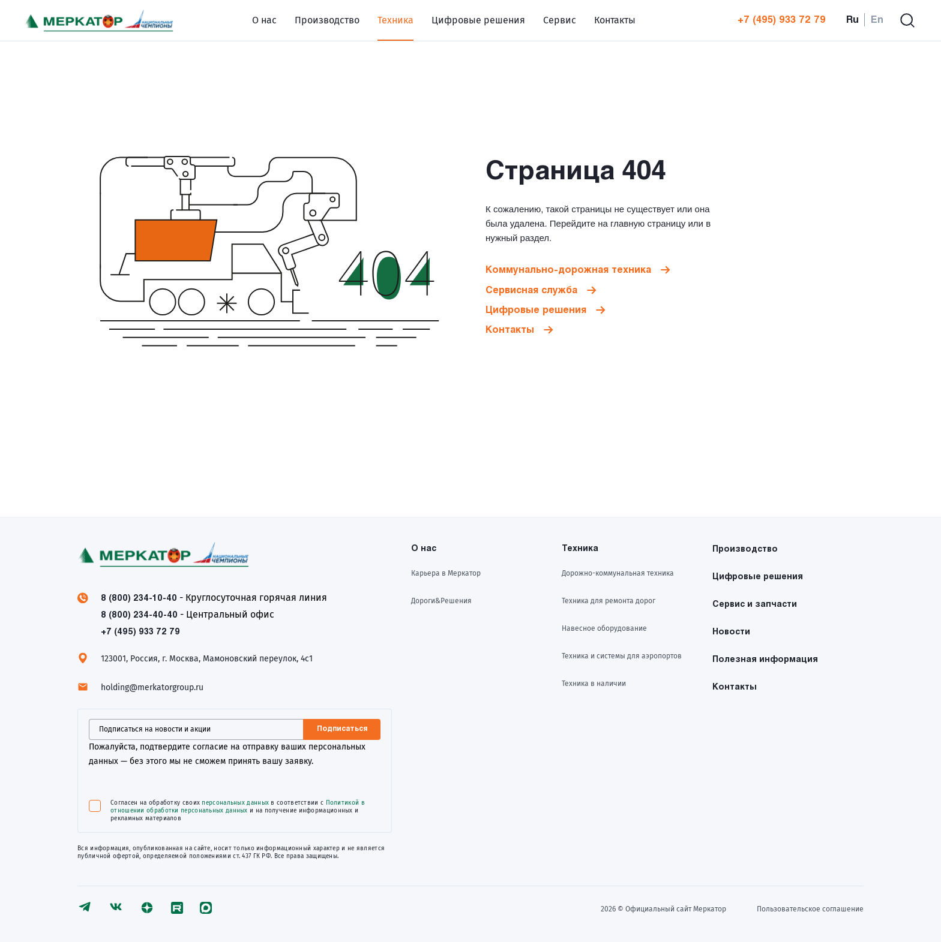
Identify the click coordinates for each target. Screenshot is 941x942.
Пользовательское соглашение (810, 909)
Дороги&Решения (441, 601)
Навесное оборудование (604, 628)
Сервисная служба (531, 290)
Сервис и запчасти (754, 605)
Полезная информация (765, 660)
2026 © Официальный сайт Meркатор (663, 909)
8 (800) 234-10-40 (139, 599)
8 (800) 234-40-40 (139, 615)
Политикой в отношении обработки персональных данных (237, 806)
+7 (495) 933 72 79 (782, 20)
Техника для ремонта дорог (608, 601)
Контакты (615, 20)
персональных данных (235, 802)
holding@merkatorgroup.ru (152, 687)
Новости (731, 632)
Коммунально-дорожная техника (568, 270)
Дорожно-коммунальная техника (618, 573)
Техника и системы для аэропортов (622, 656)
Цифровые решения (478, 20)
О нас (264, 20)
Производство (327, 20)
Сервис (559, 20)
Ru (852, 20)
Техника (395, 20)
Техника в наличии (594, 683)
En (877, 20)
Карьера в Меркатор (446, 573)
